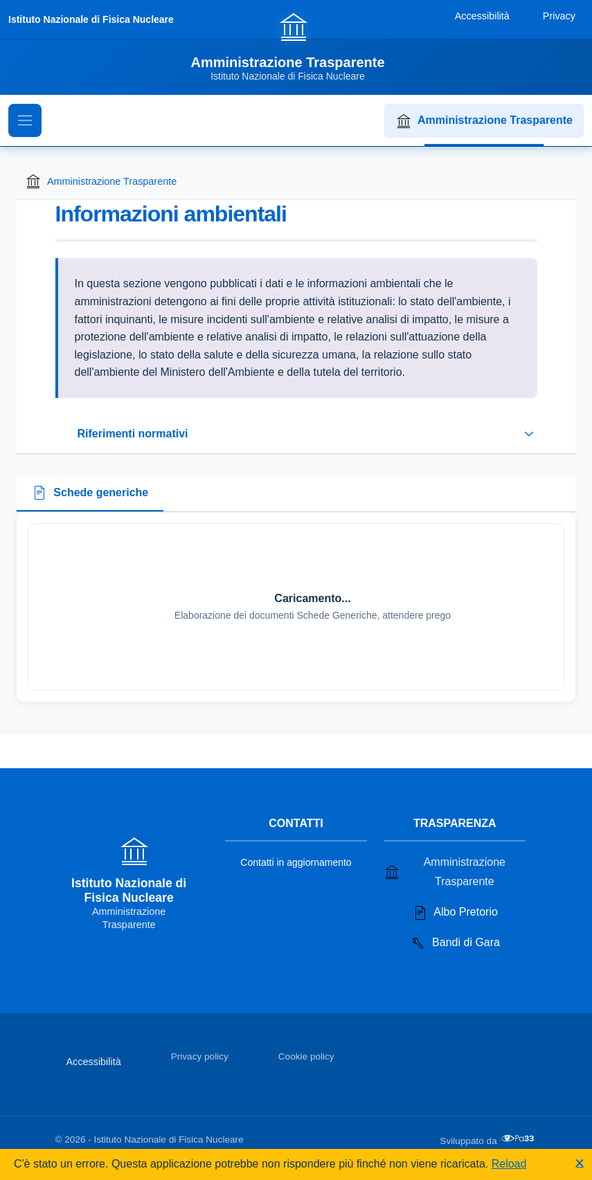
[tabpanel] (296, 607)
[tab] (90, 494)
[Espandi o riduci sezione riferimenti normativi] (296, 434)
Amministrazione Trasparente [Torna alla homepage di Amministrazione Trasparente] (101, 181)
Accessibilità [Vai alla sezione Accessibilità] (93, 1061)
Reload (509, 1164)
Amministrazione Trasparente (484, 121)
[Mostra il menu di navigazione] (25, 120)
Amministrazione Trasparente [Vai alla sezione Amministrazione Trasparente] (444, 871)
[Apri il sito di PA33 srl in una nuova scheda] (518, 1138)
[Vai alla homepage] (295, 46)
